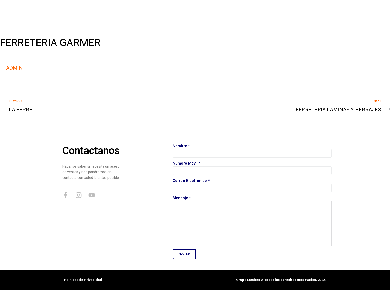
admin (14, 68)
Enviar (184, 254)
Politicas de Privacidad (83, 280)
